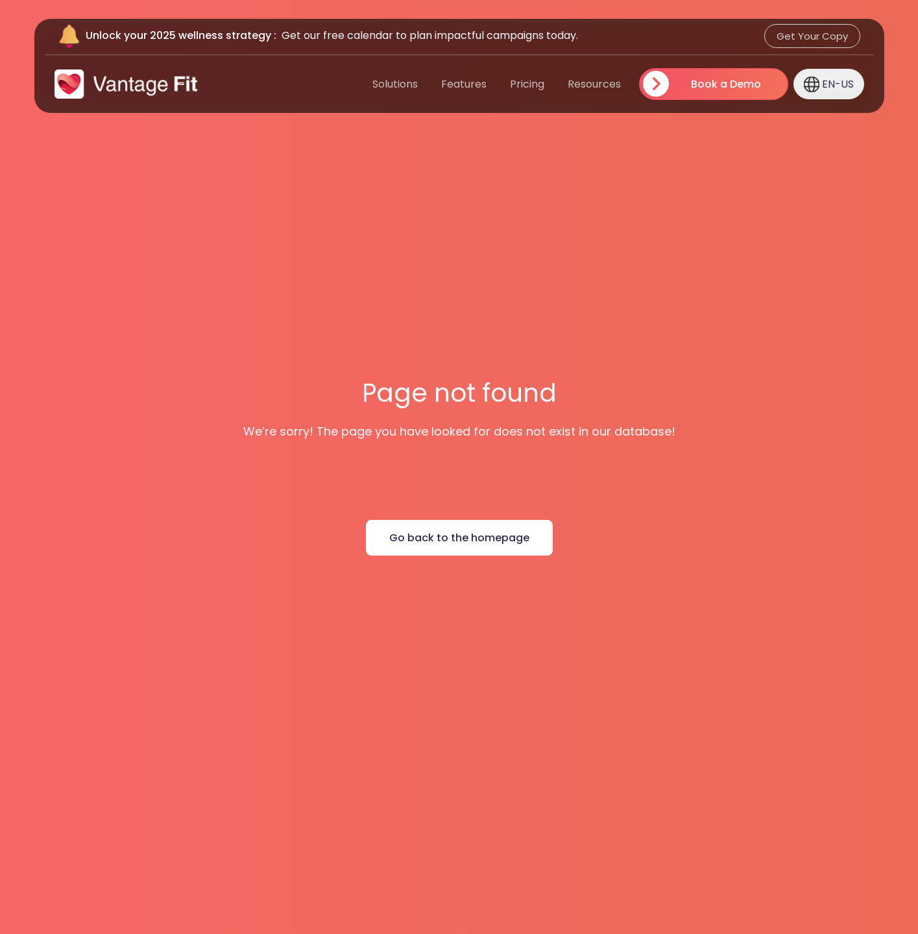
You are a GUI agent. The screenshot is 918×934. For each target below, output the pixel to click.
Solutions (395, 84)
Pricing (527, 84)
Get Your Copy (812, 36)
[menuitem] (503, 84)
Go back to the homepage (459, 537)
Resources (594, 84)
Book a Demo (725, 84)
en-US (829, 83)
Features (464, 84)
